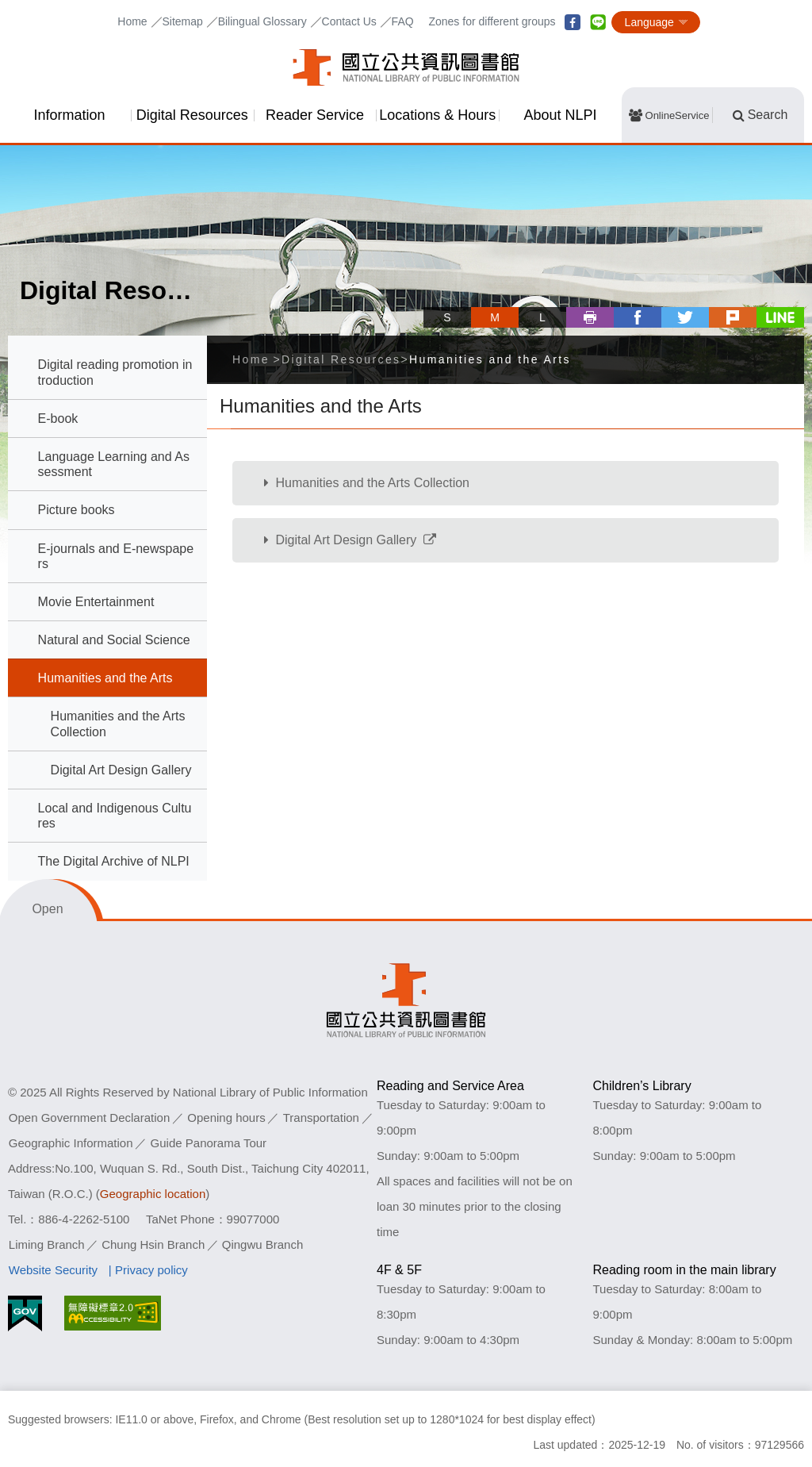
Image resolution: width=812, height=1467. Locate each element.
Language (649, 22)
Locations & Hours (437, 115)
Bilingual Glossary (262, 21)
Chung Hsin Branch (153, 1244)
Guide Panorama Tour (208, 1143)
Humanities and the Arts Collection (118, 723)
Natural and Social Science (114, 640)
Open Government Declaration (89, 1117)
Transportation (321, 1117)
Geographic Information (71, 1143)
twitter (685, 317)
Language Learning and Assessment (114, 464)
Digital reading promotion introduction (115, 372)
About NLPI (560, 115)
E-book (58, 418)
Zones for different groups (491, 21)
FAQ (403, 21)
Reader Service (315, 115)
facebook (572, 22)
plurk (732, 317)
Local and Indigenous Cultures (115, 815)
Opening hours (226, 1117)
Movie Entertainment (96, 602)
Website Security (53, 1270)
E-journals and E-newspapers (116, 556)
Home (132, 21)
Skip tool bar (429, 302)
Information (69, 115)
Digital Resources (192, 115)
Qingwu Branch (263, 1244)
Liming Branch (47, 1244)
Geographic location (152, 1193)
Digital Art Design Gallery (121, 770)
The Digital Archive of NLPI (114, 861)
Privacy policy (151, 1270)
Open (47, 909)
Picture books (76, 510)
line (598, 22)
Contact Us (349, 21)
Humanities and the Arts (105, 678)
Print (590, 317)
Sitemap (182, 21)
